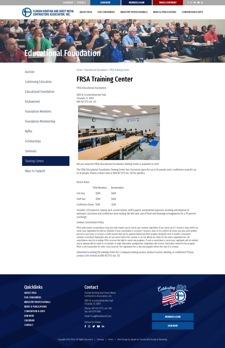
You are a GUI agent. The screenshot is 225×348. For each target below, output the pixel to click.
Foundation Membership (40, 121)
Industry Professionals (134, 12)
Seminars (31, 151)
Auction (29, 72)
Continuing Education (38, 82)
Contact (81, 2)
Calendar (68, 2)
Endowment (32, 102)
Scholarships (33, 141)
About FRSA (86, 12)
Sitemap (100, 339)
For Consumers (106, 12)
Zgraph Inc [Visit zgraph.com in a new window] (135, 339)
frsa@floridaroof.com (101, 316)
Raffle (28, 131)
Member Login (136, 2)
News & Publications (164, 12)
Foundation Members (38, 111)
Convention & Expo (192, 12)
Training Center (34, 161)
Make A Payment (167, 2)
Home (79, 70)
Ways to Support (35, 171)
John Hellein (91, 255)
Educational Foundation (96, 70)
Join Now (105, 2)
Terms (110, 339)
